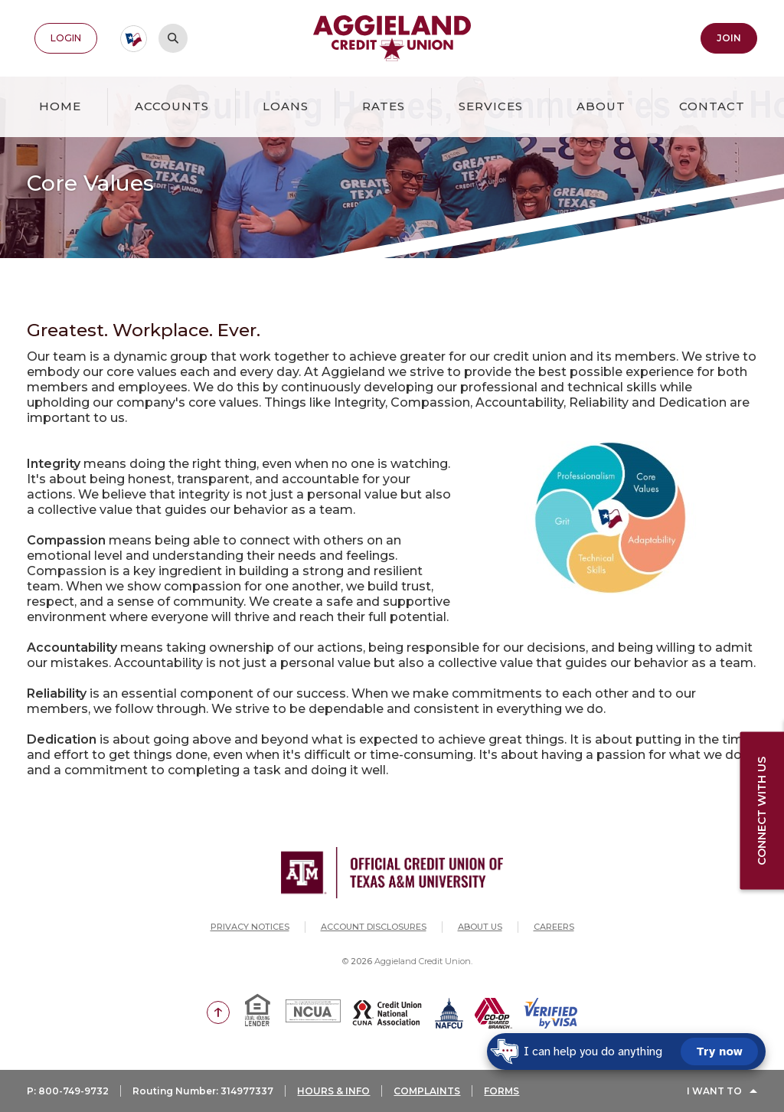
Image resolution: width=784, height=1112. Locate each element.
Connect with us (762, 811)
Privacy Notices (250, 926)
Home (60, 106)
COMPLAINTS (427, 1091)
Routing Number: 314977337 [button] (202, 1091)
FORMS (501, 1091)
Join (729, 38)
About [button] (601, 106)
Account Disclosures (373, 926)
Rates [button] (383, 106)
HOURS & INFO (333, 1091)
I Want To (714, 1091)
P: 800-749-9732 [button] (68, 1091)
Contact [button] (712, 106)
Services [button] (491, 106)
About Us (480, 926)
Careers (554, 926)
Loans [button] (286, 106)
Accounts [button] (172, 106)
